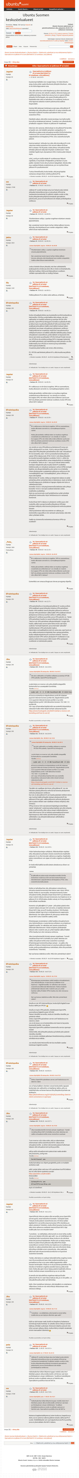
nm (7, 182)
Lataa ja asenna (62, 33)
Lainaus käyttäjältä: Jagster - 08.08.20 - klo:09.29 (43, 422)
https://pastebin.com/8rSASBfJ (40, 1174)
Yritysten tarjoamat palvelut (64, 35)
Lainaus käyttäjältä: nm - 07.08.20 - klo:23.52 (41, 1353)
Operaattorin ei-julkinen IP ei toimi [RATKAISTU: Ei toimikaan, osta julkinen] (40, 73)
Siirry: (31, 1443)
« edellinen (63, 59)
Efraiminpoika (12, 303)
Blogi (53, 35)
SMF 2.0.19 (30, 1456)
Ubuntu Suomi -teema (25, 1460)
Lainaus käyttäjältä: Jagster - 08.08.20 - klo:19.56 (43, 976)
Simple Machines (47, 1456)
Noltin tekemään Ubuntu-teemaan (49, 1460)
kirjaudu (28, 25)
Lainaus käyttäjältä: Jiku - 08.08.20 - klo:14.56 (42, 738)
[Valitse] (36, 688)
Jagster (9, 72)
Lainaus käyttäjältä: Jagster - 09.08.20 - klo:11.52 (43, 1308)
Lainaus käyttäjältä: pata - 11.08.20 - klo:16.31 (42, 1396)
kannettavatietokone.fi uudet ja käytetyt (52, 41)
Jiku (8, 659)
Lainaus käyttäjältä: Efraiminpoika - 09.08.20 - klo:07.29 (44, 1075)
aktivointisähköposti (16, 28)
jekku (8, 237)
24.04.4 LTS (52, 33)
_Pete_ (9, 542)
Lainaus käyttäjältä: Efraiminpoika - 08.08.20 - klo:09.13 (44, 671)
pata (8, 1345)
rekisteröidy (9, 26)
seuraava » (71, 59)
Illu (7, 283)
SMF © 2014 (37, 1456)
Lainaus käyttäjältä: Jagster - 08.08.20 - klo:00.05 (43, 245)
